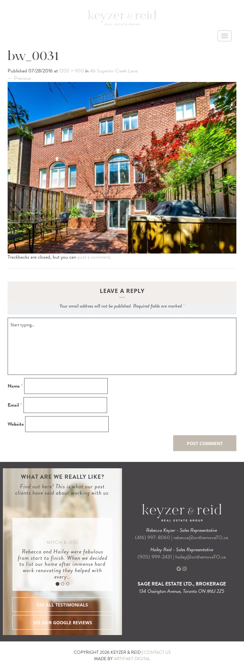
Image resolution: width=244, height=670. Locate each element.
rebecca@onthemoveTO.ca (200, 537)
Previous (19, 78)
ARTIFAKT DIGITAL (132, 658)
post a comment (94, 257)
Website (16, 424)
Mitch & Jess (62, 542)
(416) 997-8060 (152, 537)
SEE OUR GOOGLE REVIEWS (62, 622)
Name (15, 386)
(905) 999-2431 (155, 557)
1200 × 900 (71, 71)
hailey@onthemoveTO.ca (200, 557)
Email (15, 405)
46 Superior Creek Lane (114, 71)
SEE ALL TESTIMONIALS (62, 605)
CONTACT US (157, 652)
